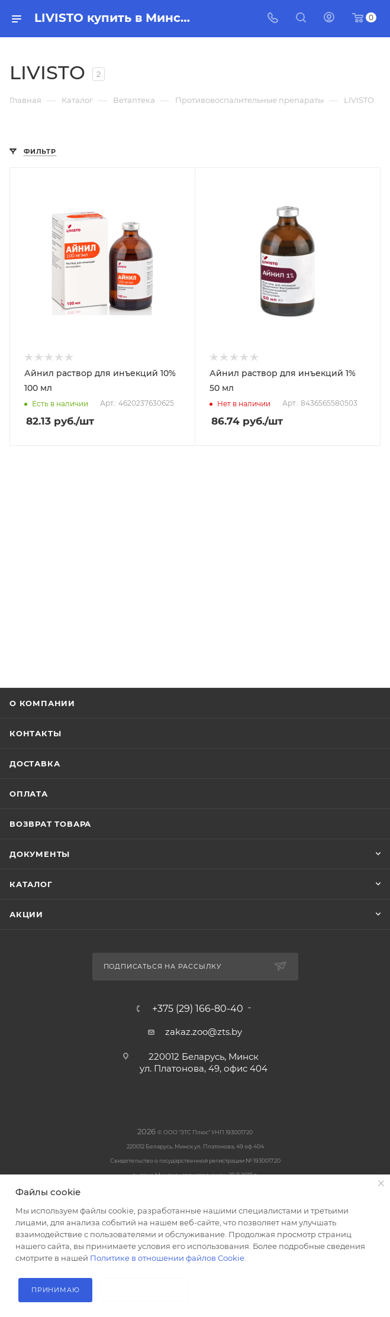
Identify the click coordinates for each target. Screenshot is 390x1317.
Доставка (34, 763)
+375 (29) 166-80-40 (197, 1009)
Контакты (35, 733)
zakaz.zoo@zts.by (203, 1031)
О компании (42, 703)
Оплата (28, 793)
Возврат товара (50, 824)
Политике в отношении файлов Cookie (167, 1258)
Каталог (31, 884)
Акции (26, 914)
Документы (39, 854)
